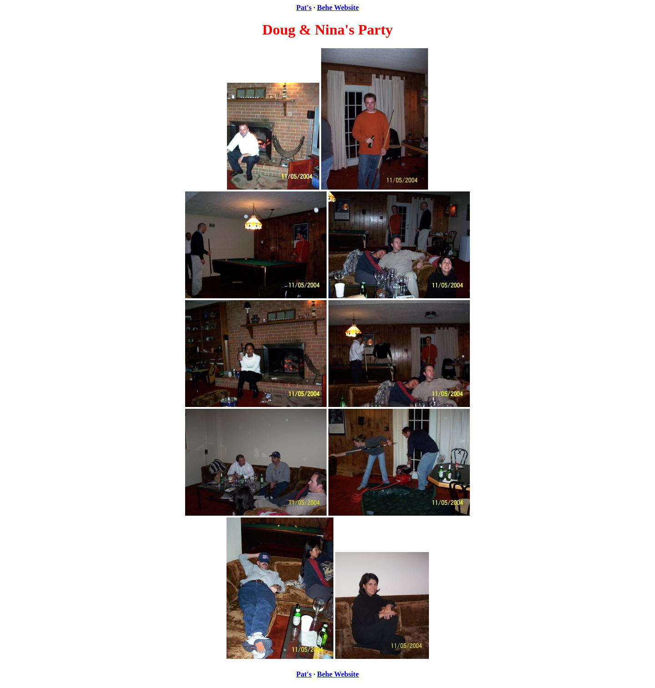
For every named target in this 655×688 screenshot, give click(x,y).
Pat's (304, 7)
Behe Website (338, 7)
